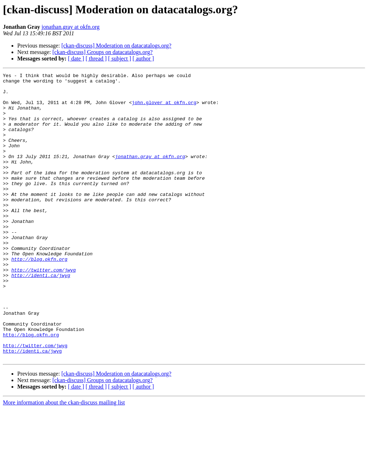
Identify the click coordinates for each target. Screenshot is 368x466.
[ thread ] (96, 58)
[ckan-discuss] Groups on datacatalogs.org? (102, 52)
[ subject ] (119, 58)
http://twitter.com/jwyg (43, 309)
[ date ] (76, 58)
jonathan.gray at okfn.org (71, 27)
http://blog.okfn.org (39, 297)
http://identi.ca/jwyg (40, 316)
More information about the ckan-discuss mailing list (64, 460)
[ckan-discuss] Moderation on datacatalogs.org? (116, 45)
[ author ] (143, 58)
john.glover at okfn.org (164, 109)
